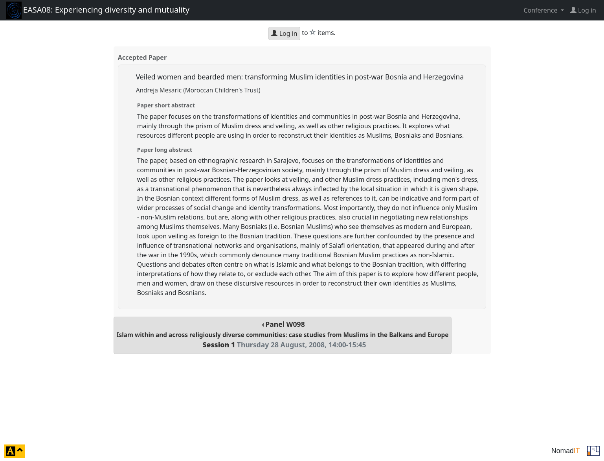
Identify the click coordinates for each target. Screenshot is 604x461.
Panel (283, 334)
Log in (284, 33)
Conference (541, 10)
